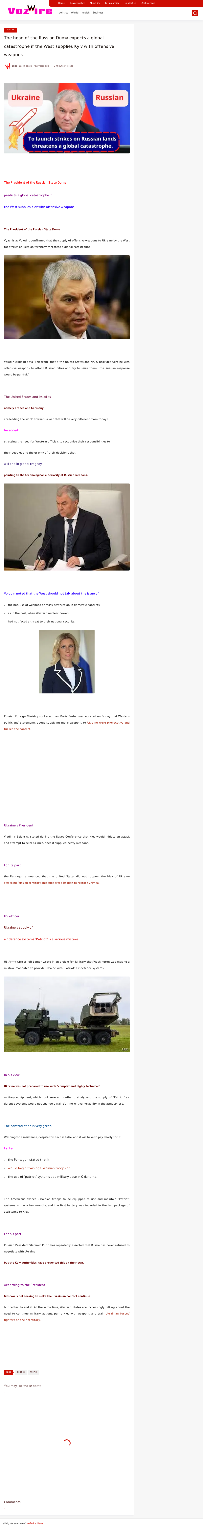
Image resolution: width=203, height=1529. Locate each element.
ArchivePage (148, 3)
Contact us (130, 3)
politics (63, 12)
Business (98, 12)
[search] (195, 13)
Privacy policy (77, 3)
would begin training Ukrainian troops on (39, 1168)
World (75, 12)
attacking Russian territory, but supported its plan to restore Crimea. (52, 883)
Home (61, 3)
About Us (95, 3)
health (85, 12)
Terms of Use (112, 3)
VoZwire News (35, 1523)
